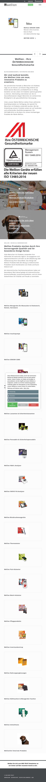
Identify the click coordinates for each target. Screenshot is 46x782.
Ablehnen (33, 404)
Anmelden (30, 1)
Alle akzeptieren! (12, 404)
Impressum (7, 777)
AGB (33, 777)
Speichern (23, 404)
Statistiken (11, 395)
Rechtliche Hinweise (25, 777)
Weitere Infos (29, 38)
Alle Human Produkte (17, 202)
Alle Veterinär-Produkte (18, 232)
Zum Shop (30, 4)
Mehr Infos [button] (26, 388)
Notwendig (11, 391)
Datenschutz (14, 777)
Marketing (11, 400)
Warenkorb (38, 1)
